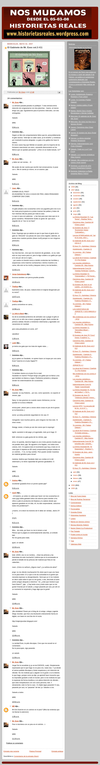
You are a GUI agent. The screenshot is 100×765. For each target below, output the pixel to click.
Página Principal (35, 751)
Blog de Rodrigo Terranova (80, 499)
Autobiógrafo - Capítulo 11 (82, 249)
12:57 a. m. (16, 297)
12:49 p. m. (16, 635)
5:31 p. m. (15, 488)
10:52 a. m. (16, 702)
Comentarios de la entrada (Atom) (26, 756)
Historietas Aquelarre (78, 515)
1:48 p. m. (15, 476)
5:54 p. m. (15, 127)
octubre (76, 199)
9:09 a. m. (15, 385)
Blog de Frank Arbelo (78, 496)
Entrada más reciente (11, 751)
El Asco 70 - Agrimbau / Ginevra (84, 468)
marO (14, 493)
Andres (15, 480)
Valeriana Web (76, 544)
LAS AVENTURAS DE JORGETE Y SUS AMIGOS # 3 (84, 311)
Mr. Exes (15, 102)
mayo (75, 214)
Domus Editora (76, 506)
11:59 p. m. (16, 658)
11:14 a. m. (16, 739)
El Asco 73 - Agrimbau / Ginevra (84, 295)
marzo (75, 475)
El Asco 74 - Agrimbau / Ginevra (84, 246)
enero (75, 481)
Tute (72, 541)
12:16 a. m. (16, 282)
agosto (76, 205)
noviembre (77, 196)
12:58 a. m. (16, 309)
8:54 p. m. (15, 245)
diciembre (77, 193)
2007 (73, 190)
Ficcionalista (75, 509)
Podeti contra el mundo (79, 535)
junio (75, 211)
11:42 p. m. (16, 270)
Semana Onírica (77, 538)
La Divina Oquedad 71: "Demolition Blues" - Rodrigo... (81, 330)
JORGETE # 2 (78, 365)
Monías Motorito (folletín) (80, 525)
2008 (73, 187)
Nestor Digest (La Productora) (82, 528)
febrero (76, 478)
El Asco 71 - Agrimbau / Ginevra (84, 417)
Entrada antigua (57, 751)
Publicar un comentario (14, 743)
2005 (73, 488)
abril (75, 472)
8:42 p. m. (15, 225)
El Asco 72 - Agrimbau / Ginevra (84, 351)
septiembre (77, 202)
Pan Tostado (75, 531)
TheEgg (15, 287)
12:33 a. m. (16, 547)
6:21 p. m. (15, 201)
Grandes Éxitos (76, 512)
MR (13, 706)
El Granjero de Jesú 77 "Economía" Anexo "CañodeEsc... (81, 230)
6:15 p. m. (15, 184)
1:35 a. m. (15, 716)
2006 (73, 485)
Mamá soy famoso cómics (80, 522)
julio (75, 208)
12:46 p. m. (16, 603)
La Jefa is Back (18, 314)
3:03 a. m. (15, 351)
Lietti (14, 343)
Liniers (73, 519)
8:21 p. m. (15, 523)
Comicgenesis (76, 503)
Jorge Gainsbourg (19, 274)
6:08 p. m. (15, 154)
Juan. (14, 188)
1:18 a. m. (15, 338)
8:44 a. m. (15, 365)
